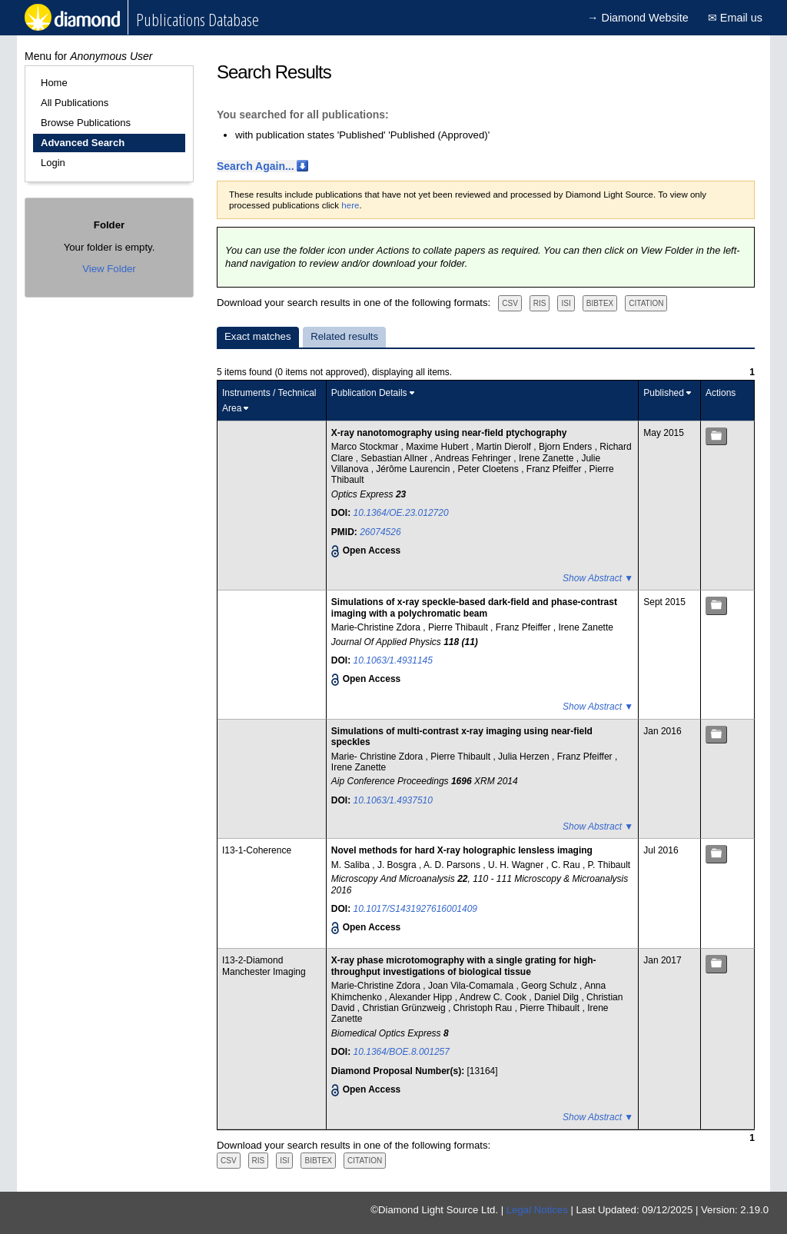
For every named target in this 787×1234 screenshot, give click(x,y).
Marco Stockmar (366, 446)
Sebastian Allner (395, 458)
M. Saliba (351, 865)
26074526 (380, 532)
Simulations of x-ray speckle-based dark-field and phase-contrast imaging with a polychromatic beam (474, 607)
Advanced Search (83, 142)
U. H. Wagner (517, 865)
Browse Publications (86, 122)
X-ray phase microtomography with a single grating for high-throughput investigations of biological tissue (463, 965)
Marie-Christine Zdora (377, 627)
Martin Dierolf (505, 446)
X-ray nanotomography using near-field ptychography (449, 432)
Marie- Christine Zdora (378, 756)
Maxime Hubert (438, 446)
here (350, 205)
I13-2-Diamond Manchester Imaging (264, 965)
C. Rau (567, 865)
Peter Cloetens (489, 469)
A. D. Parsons (453, 865)
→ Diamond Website (638, 18)
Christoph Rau (484, 1008)
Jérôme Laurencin (414, 469)
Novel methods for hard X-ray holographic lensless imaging (462, 850)
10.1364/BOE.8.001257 (402, 1051)
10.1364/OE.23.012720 (401, 512)
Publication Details (369, 392)
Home (54, 82)
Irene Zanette (547, 458)
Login (53, 162)
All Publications (74, 102)
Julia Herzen (525, 756)
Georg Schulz (550, 985)
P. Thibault (609, 865)
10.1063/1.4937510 (393, 800)
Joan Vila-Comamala (472, 985)
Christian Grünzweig (405, 1008)
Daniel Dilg (557, 997)
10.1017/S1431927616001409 (416, 908)
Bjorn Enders (567, 446)
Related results (344, 336)
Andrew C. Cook (495, 997)
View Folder (108, 268)
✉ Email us (735, 18)
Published (663, 392)
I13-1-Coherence (256, 850)
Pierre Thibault (459, 627)
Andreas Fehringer (474, 458)
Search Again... (255, 166)
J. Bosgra (398, 865)
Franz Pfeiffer (555, 469)
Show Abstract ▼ (598, 578)
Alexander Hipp (421, 997)
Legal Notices (537, 1210)
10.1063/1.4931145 (393, 660)
